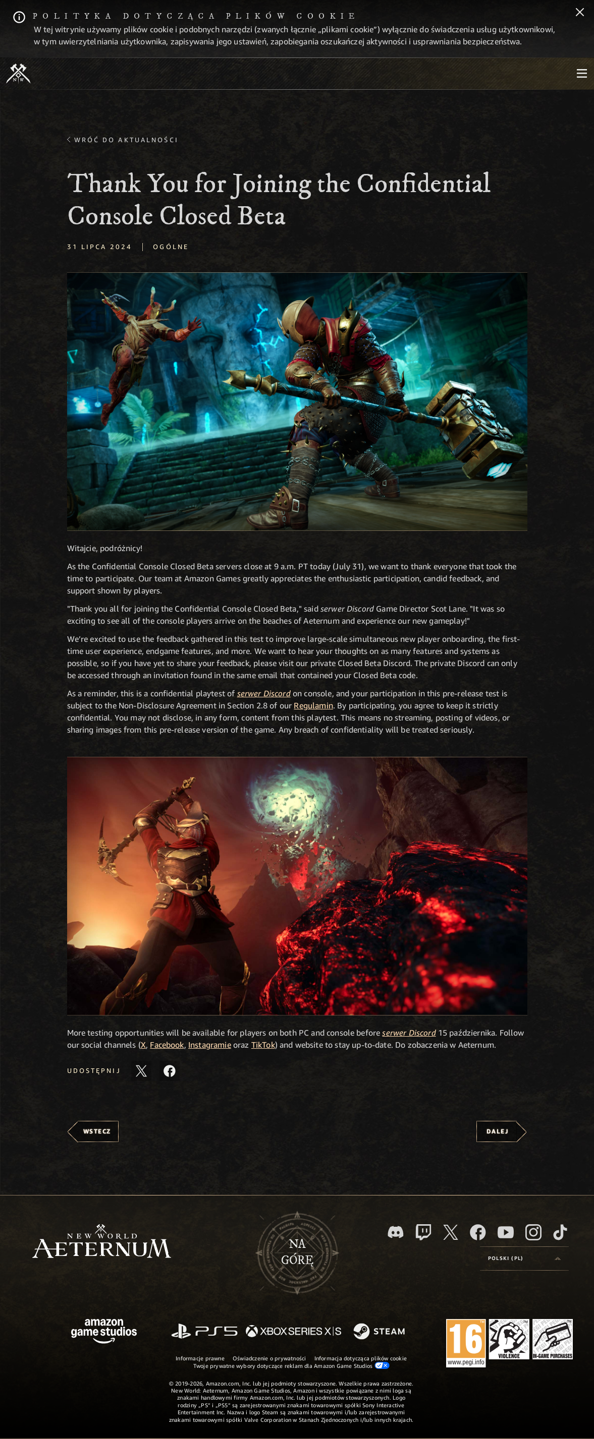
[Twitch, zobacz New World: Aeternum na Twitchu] (423, 1232)
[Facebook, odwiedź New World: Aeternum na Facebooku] (478, 1232)
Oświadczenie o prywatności (269, 1358)
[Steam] (380, 1332)
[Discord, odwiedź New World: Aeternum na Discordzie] (396, 1232)
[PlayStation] (204, 1331)
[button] (297, 401)
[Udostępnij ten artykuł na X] (141, 1071)
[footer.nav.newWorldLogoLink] (101, 1242)
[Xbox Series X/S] (293, 1332)
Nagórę (297, 1252)
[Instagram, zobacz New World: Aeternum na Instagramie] (533, 1232)
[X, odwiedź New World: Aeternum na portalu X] (450, 1232)
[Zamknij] (580, 13)
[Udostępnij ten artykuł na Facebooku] (169, 1071)
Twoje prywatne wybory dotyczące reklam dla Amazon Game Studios (291, 1365)
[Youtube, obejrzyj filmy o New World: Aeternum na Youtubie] (506, 1232)
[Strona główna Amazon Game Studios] (104, 1332)
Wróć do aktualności (126, 140)
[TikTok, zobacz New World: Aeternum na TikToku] (560, 1232)
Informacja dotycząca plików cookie (360, 1358)
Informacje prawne (200, 1358)
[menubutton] (582, 74)
